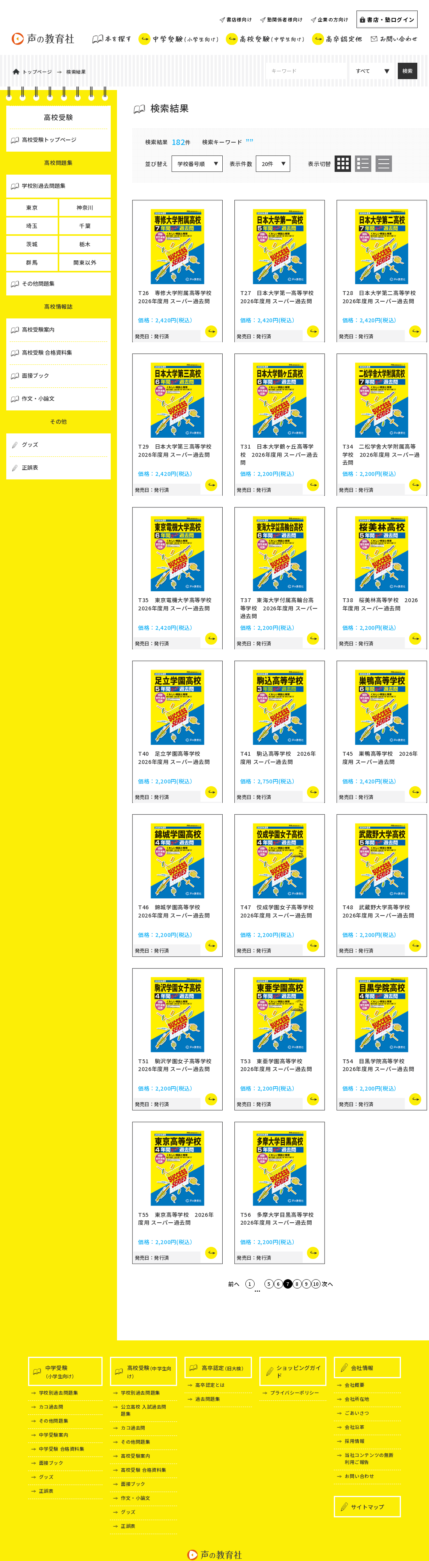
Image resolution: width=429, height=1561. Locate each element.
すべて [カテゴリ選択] (363, 70)
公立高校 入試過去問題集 (144, 1410)
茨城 (32, 244)
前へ (204, 1302)
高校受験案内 (136, 1455)
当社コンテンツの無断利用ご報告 (369, 1458)
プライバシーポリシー (294, 1392)
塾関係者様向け (285, 19)
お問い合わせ (359, 1476)
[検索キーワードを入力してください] (306, 71)
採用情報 (354, 1440)
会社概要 (354, 1384)
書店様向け (239, 19)
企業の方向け (333, 19)
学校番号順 (191, 164)
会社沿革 (354, 1426)
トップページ (37, 71)
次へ (357, 1302)
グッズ (46, 1476)
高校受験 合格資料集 (144, 1469)
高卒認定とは (210, 1384)
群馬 (32, 262)
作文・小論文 (136, 1497)
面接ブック (51, 1462)
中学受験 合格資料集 (62, 1448)
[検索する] (407, 71)
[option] (343, 164)
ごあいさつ (357, 1412)
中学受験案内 (54, 1434)
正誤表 (46, 1490)
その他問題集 (54, 1420)
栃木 (85, 244)
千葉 (85, 226)
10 (339, 1302)
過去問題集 (207, 1398)
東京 (32, 207)
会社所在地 (357, 1398)
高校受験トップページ (49, 139)
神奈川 (85, 207)
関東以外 (84, 262)
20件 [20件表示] (267, 164)
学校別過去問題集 (58, 1392)
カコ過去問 (51, 1406)
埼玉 (32, 226)
